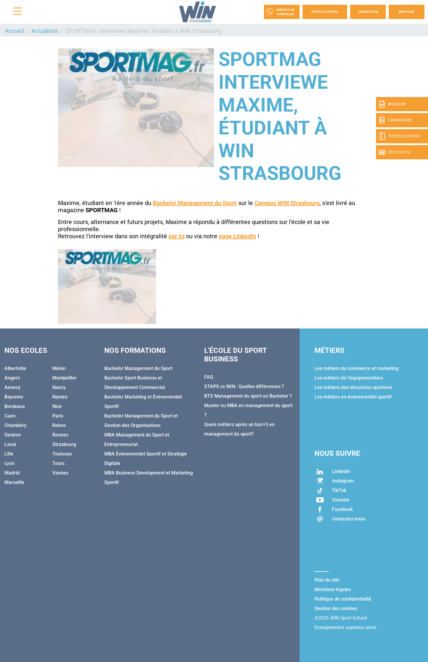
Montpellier (64, 378)
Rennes (60, 435)
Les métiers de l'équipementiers (348, 378)
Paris (57, 416)
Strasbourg (64, 444)
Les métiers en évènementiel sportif (353, 397)
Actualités (44, 30)
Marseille (14, 482)
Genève (12, 435)
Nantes (59, 397)
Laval (10, 444)
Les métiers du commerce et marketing (356, 368)
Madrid (12, 473)
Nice (57, 406)
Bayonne (13, 397)
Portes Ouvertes (324, 11)
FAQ (208, 377)
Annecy (12, 387)
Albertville (15, 368)
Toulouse (62, 454)
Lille (8, 454)
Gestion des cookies (335, 608)
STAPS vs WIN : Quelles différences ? (244, 386)
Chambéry (15, 425)
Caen (9, 416)
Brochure (406, 11)
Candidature (368, 11)
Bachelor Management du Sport (138, 368)
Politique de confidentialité (342, 599)
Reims (59, 425)
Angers (12, 378)
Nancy (59, 387)
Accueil (14, 30)
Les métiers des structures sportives (353, 387)
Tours (58, 463)
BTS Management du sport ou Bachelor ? (248, 396)
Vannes (60, 473)
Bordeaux (14, 406)
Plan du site (326, 580)
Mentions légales (332, 589)
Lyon (9, 463)
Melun (59, 368)
